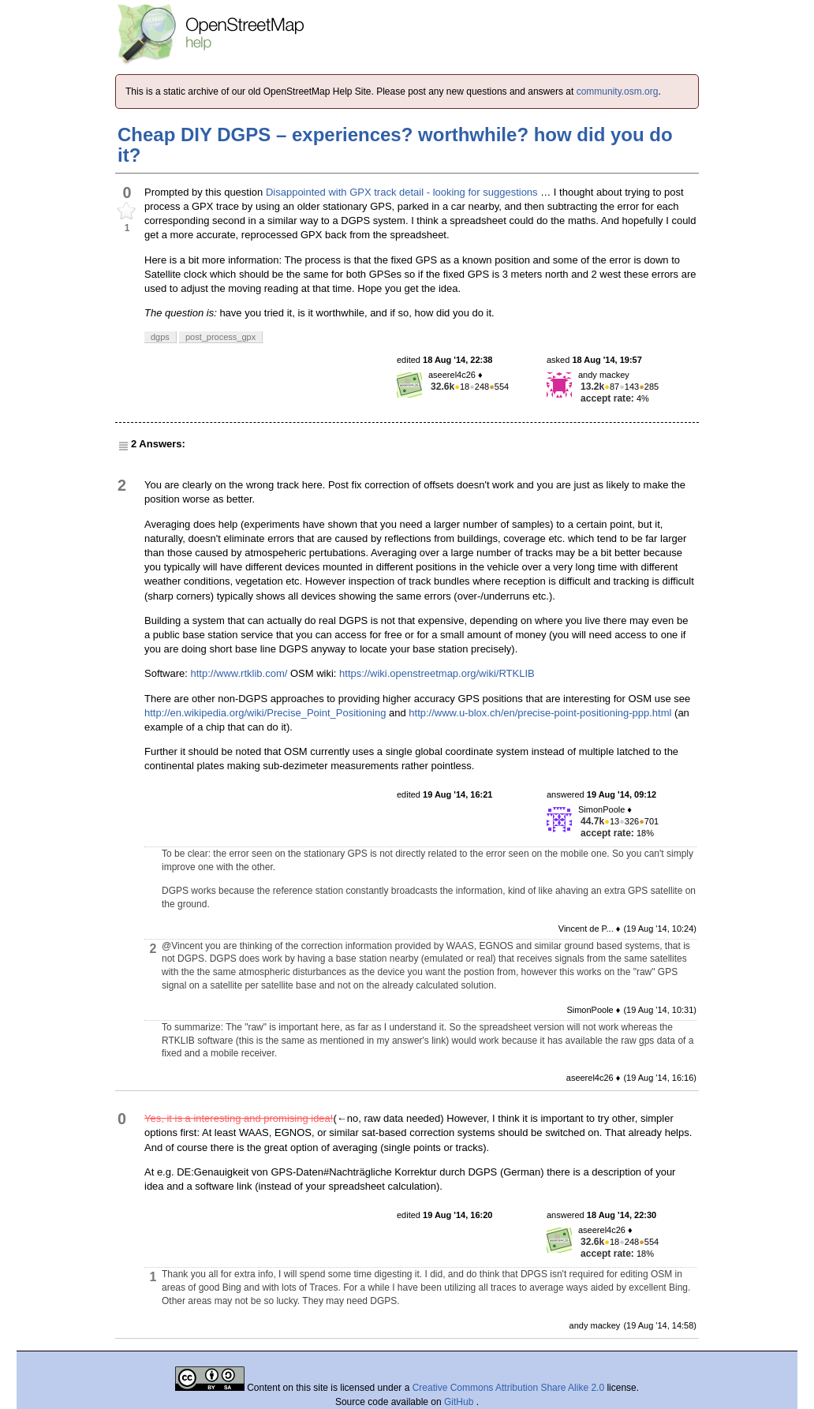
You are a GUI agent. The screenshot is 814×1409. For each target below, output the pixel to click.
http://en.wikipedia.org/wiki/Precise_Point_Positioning (265, 713)
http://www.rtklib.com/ (239, 673)
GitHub (460, 1401)
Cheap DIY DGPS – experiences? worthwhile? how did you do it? (395, 145)
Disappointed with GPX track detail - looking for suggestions (402, 192)
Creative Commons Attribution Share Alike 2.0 (508, 1387)
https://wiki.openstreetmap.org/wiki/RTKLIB (437, 673)
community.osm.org (618, 91)
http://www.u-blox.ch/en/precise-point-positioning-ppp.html (540, 713)
